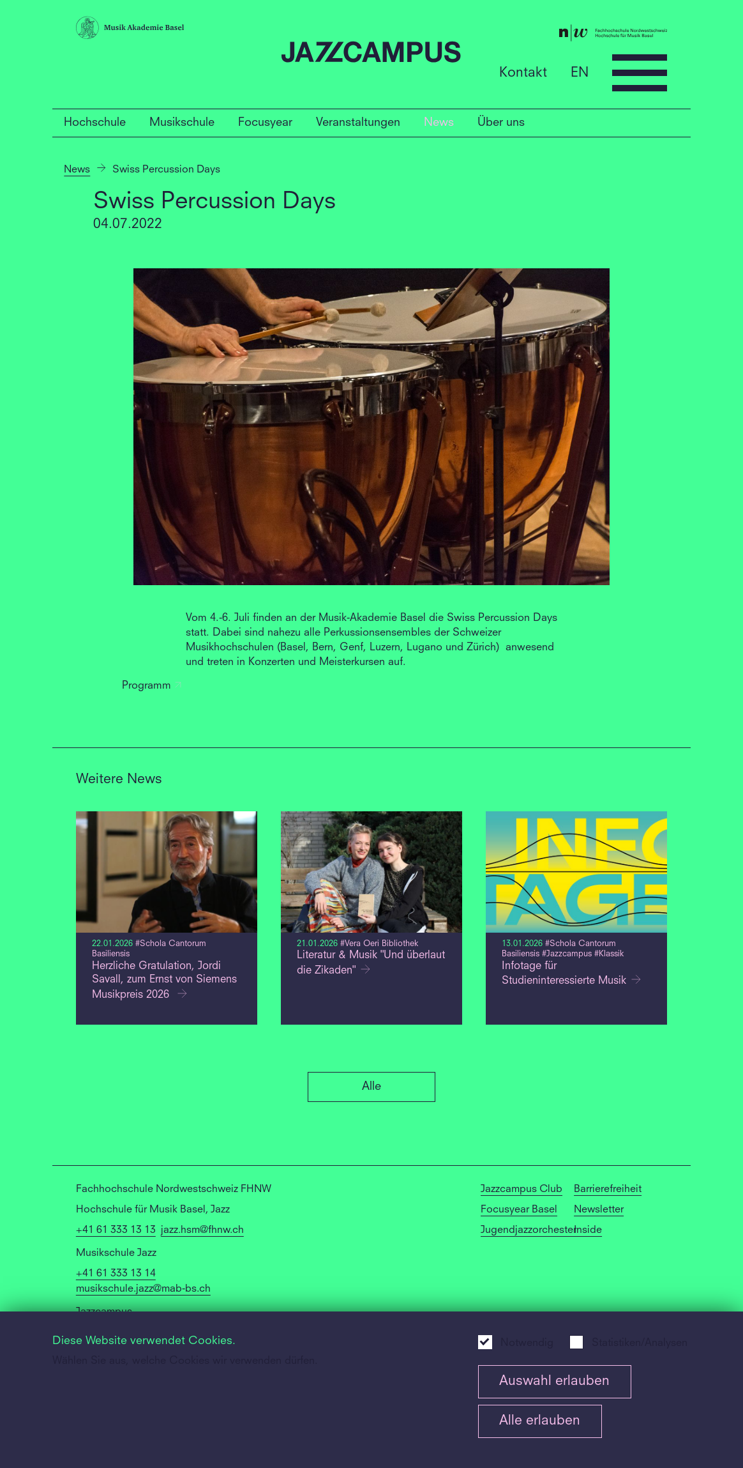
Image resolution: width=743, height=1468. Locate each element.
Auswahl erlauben (554, 1381)
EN (580, 72)
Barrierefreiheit (608, 1189)
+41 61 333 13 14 (116, 1274)
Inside (588, 1230)
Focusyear (265, 122)
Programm (152, 686)
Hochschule (95, 122)
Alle (371, 1086)
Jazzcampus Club (521, 1189)
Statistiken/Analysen (639, 1343)
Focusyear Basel (519, 1210)
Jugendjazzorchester (528, 1230)
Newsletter (599, 1210)
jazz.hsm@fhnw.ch (202, 1230)
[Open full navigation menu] (639, 73)
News (439, 122)
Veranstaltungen (358, 122)
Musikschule (181, 122)
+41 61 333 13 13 (116, 1230)
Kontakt (523, 72)
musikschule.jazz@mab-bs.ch (143, 1289)
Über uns (501, 122)
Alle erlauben (539, 1421)
